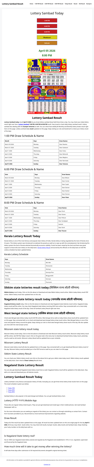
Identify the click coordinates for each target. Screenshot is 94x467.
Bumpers (89, 4)
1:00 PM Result (39, 4)
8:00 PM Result (59, 4)
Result (75, 4)
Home (31, 4)
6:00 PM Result (49, 4)
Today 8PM (11, 392)
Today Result (68, 4)
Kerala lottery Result (44, 247)
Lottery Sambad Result (12, 4)
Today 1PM (11, 388)
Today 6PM (11, 390)
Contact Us (47, 464)
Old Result (82, 4)
